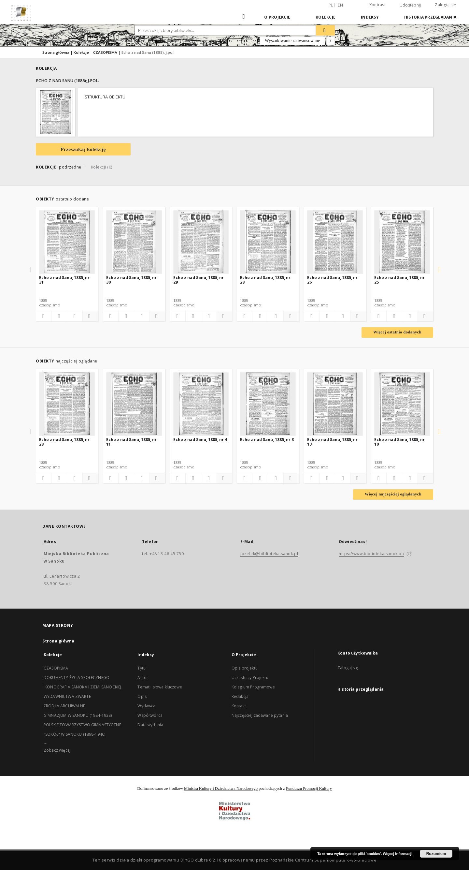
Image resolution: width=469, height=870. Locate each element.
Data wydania (150, 725)
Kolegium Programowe (253, 687)
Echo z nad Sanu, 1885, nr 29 (198, 280)
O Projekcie (277, 17)
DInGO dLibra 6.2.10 (200, 860)
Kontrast (377, 4)
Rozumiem (436, 853)
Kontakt (239, 706)
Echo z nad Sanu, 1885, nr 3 (267, 439)
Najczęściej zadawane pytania (260, 715)
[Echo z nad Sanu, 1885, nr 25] (402, 242)
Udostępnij (410, 5)
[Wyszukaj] (325, 30)
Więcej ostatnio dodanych (397, 332)
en (340, 5)
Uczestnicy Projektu (250, 677)
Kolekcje (325, 17)
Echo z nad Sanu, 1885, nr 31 (64, 280)
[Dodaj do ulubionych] (43, 316)
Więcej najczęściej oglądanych (393, 494)
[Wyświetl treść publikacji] (74, 316)
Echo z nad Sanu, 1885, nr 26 (332, 280)
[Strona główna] (244, 17)
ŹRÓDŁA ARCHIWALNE (64, 706)
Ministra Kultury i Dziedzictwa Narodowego (221, 788)
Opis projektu (245, 668)
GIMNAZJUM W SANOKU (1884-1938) (78, 715)
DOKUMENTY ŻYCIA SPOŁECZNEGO (76, 677)
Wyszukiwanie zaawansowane (292, 40)
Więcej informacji (397, 854)
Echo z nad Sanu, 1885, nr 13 (332, 442)
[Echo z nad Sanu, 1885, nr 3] (267, 404)
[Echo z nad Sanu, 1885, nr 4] (201, 404)
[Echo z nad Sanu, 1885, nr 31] (66, 242)
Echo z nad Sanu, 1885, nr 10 (399, 442)
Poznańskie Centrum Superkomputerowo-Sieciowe (323, 860)
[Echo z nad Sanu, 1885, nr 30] (134, 242)
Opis (142, 696)
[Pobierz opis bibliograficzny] (59, 316)
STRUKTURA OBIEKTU (105, 97)
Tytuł (142, 668)
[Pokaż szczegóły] (89, 316)
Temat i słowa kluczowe (159, 687)
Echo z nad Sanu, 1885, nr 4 (200, 439)
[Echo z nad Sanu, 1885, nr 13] (334, 404)
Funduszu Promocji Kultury (309, 788)
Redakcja (240, 696)
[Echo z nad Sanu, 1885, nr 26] (334, 242)
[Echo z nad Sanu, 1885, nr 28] (267, 242)
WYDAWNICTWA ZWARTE (67, 696)
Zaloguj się (445, 4)
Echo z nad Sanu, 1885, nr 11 (131, 442)
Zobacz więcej (57, 750)
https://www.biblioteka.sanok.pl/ (371, 553)
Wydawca (146, 706)
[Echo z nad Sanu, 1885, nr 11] (134, 404)
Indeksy (370, 17)
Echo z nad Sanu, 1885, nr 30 (131, 280)
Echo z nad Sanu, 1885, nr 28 (265, 280)
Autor (142, 677)
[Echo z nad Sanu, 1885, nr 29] (201, 242)
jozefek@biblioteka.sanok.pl (269, 553)
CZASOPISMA (105, 52)
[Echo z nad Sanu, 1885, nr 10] (402, 404)
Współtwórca (150, 715)
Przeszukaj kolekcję (83, 149)
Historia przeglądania (430, 17)
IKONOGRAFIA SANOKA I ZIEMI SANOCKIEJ (82, 687)
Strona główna (55, 52)
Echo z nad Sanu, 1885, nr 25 (399, 280)
